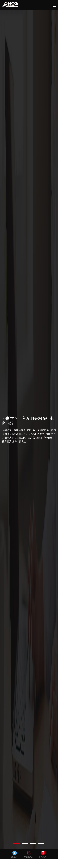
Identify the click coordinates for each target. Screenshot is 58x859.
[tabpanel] (29, 429)
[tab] (16, 843)
